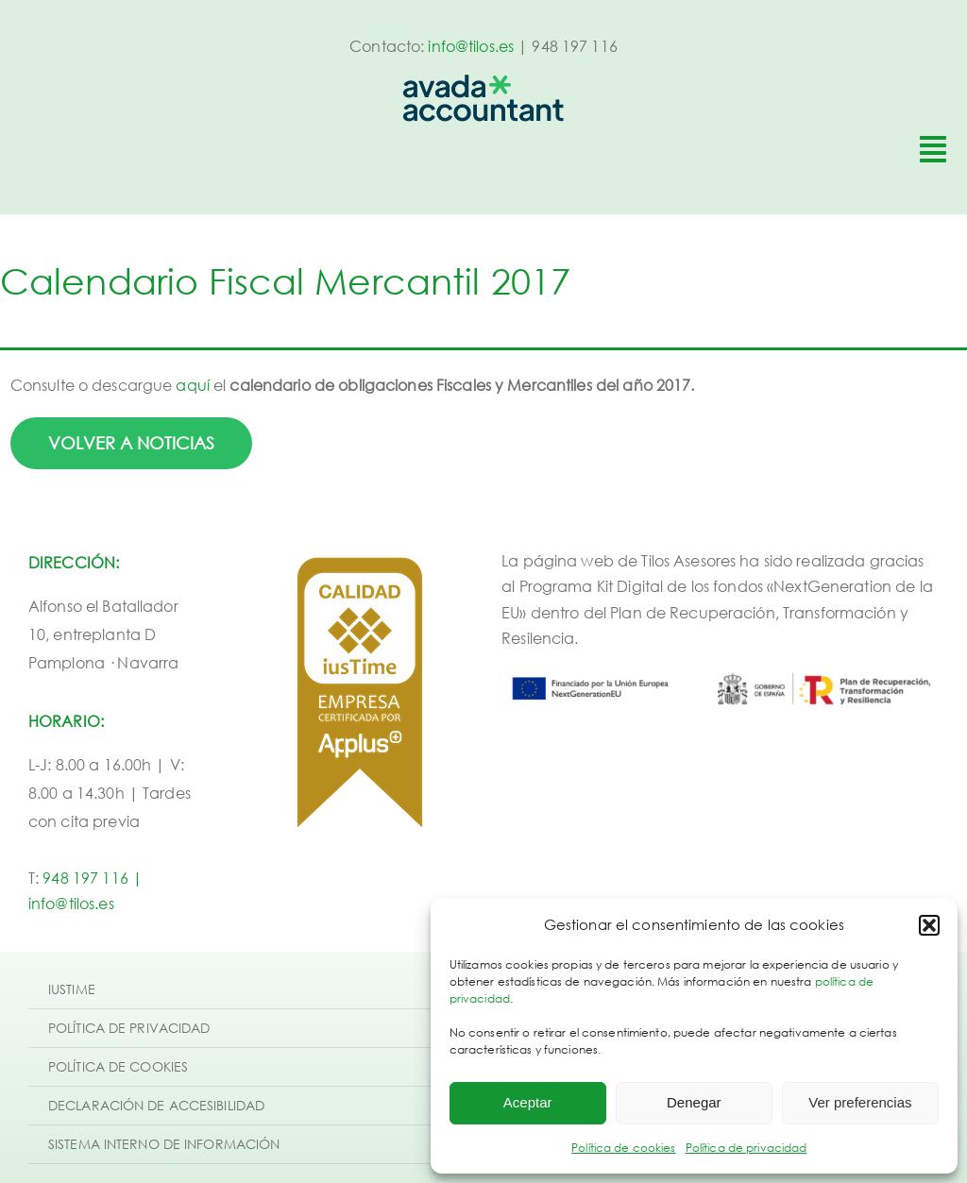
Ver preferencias (859, 1102)
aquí (193, 385)
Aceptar (527, 1102)
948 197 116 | (92, 878)
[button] (929, 925)
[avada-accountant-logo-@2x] (483, 82)
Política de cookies (623, 1148)
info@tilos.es (471, 46)
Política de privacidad (746, 1148)
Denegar (694, 1102)
